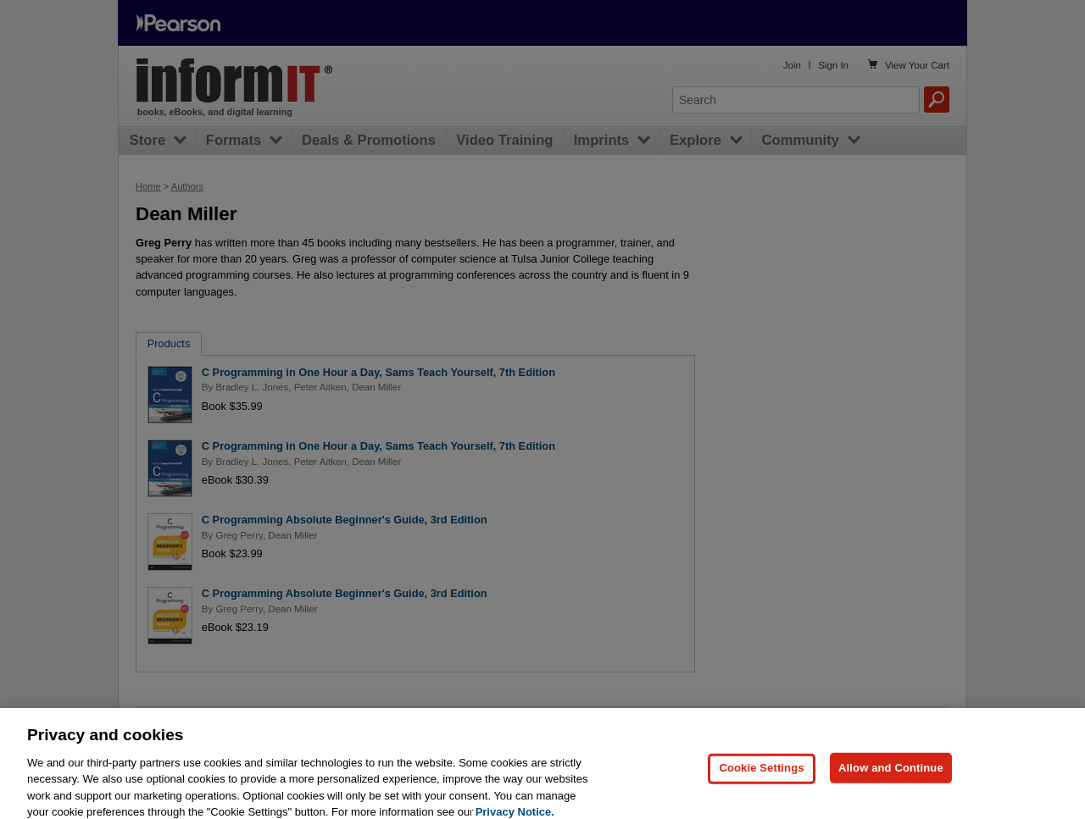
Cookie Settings (761, 773)
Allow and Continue (890, 773)
